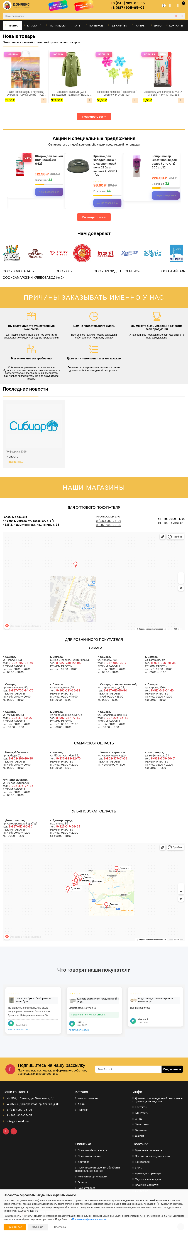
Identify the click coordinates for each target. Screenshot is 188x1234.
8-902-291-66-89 (68, 690)
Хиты (76, 25)
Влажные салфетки (146, 1184)
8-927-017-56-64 (68, 826)
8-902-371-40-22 (20, 717)
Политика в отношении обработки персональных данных (97, 1169)
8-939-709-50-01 (163, 758)
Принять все (15, 1227)
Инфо (156, 25)
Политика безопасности (91, 1150)
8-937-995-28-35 (163, 662)
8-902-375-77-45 (21, 785)
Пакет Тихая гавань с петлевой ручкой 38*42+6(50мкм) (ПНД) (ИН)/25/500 (25, 93)
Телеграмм (141, 1124)
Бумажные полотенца (147, 1150)
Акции (80, 1103)
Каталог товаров (86, 1098)
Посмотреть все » (94, 116)
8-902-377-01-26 (115, 758)
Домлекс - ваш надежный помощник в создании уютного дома (158, 1100)
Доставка (82, 1161)
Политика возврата (88, 1156)
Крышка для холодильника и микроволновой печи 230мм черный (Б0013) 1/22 (105, 165)
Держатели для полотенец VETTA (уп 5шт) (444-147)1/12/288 (163, 93)
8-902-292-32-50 (21, 662)
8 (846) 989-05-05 (128, 3)
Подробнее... (14, 462)
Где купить (140, 1112)
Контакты (175, 25)
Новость (12, 456)
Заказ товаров (85, 1187)
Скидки (138, 1135)
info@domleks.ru (108, 516)
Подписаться (172, 1069)
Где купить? (117, 25)
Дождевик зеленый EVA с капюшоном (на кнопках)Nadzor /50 (71, 93)
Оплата (81, 1182)
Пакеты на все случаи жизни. (152, 1156)
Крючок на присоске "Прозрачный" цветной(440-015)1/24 (117, 93)
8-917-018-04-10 (162, 690)
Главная (12, 25)
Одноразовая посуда (147, 1179)
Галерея (139, 25)
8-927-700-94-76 (21, 690)
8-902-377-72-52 (68, 717)
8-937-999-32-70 (68, 758)
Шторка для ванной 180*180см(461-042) (49, 160)
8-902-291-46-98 (21, 758)
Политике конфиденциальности (89, 1219)
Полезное (94, 25)
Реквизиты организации (91, 1176)
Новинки (81, 1109)
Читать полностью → (19, 1029)
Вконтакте (140, 1130)
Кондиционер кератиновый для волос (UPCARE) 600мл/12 (164, 161)
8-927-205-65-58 (116, 717)
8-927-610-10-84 (115, 690)
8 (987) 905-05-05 (128, 8)
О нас (137, 1118)
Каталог (33, 25)
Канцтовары (141, 1161)
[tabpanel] (33, 1010)
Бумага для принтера (147, 1173)
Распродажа (56, 25)
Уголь (137, 1167)
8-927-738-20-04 (68, 662)
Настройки (60, 1227)
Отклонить (38, 1227)
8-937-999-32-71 (115, 662)
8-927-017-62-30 (20, 826)
